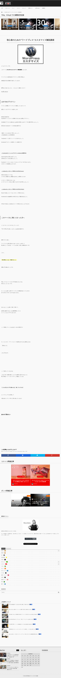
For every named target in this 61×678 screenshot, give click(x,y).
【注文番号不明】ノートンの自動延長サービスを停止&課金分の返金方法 (20, 624)
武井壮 (3, 577)
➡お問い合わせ (4, 91)
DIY (3, 555)
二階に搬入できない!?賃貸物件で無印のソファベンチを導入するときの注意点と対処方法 (23, 614)
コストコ (4, 564)
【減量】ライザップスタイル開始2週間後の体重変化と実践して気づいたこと (9, 28)
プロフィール (7, 8)
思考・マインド (5, 575)
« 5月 (22, 667)
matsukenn (15, 484)
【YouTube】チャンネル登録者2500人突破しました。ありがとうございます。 (13, 655)
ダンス (13, 8)
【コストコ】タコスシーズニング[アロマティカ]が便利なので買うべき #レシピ (20, 481)
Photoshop (4, 557)
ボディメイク (10, 25)
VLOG (3, 559)
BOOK (3, 553)
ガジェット (24, 8)
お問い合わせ (37, 8)
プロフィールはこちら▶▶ (30, 538)
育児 (3, 581)
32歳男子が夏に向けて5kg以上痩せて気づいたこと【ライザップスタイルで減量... (45, 28)
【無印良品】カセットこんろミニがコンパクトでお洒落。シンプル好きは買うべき (22, 629)
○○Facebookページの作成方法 (7, 134)
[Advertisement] (30, 430)
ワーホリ (3, 573)
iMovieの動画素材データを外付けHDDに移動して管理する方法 (19, 604)
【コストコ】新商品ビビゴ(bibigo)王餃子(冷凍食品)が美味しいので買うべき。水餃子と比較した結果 (13, 661)
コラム (3, 566)
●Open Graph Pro (5, 116)
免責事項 (43, 8)
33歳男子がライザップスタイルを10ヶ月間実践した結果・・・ (28, 28)
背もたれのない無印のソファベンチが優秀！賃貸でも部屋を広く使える (20, 609)
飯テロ (3, 584)
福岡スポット (4, 579)
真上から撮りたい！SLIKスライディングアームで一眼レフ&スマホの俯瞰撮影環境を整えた (23, 634)
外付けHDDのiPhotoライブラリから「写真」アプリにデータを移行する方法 (21, 619)
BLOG (3, 550)
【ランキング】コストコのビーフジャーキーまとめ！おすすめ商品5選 (40, 481)
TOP (2, 8)
